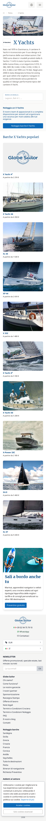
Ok (40, 668)
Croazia (6, 743)
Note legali (8, 705)
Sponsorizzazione (11, 694)
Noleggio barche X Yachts (23, 125)
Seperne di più (27, 799)
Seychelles (8, 758)
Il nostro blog (9, 719)
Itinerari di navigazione (13, 768)
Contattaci (23, 635)
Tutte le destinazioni (12, 761)
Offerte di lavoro (10, 701)
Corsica (6, 750)
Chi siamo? (8, 680)
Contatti (6, 722)
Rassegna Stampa (11, 698)
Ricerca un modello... (12, 95)
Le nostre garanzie (11, 687)
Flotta (5, 765)
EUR (23, 642)
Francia (6, 747)
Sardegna (7, 733)
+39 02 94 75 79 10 (23, 627)
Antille (6, 754)
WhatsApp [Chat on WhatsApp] (23, 631)
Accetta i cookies (23, 805)
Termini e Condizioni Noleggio (17, 712)
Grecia (6, 740)
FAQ (5, 715)
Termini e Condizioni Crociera (16, 708)
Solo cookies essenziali (23, 811)
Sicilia (5, 736)
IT (23, 648)
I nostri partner (10, 690)
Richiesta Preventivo (12, 772)
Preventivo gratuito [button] (16, 605)
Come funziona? (10, 683)
